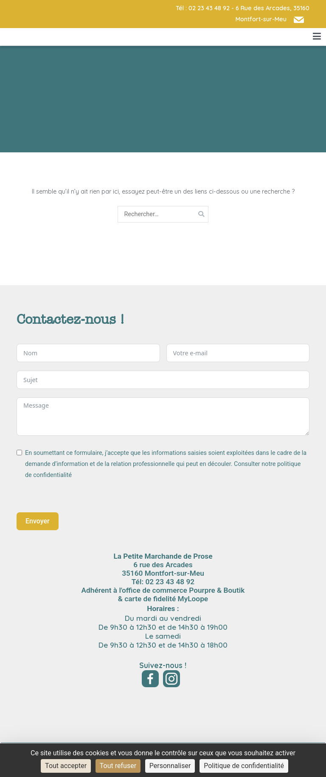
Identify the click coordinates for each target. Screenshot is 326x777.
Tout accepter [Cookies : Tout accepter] (66, 766)
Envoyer (37, 521)
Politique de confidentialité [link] (244, 766)
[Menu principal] (317, 36)
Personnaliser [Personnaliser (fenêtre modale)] (170, 766)
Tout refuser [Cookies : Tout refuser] (118, 766)
